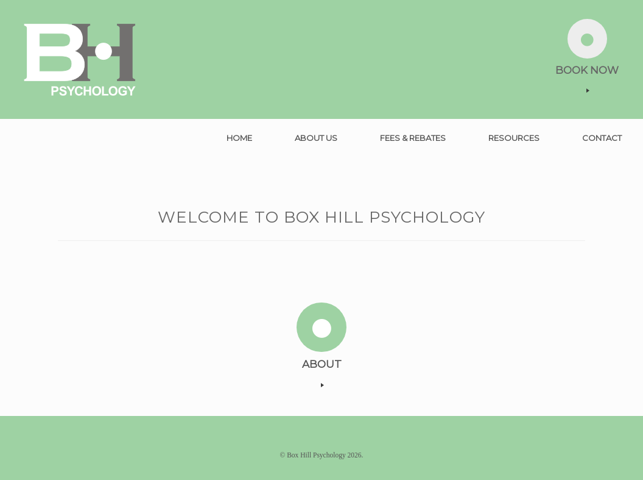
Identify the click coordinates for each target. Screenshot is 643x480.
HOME (239, 138)
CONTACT (602, 138)
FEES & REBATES (413, 138)
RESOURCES (513, 138)
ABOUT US (316, 138)
